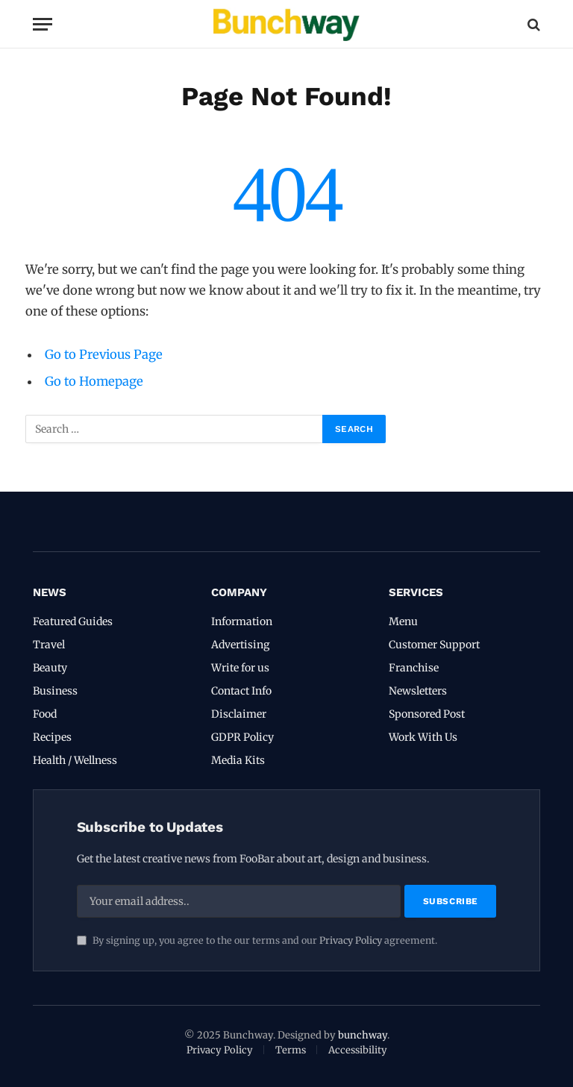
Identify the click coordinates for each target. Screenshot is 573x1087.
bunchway (362, 1035)
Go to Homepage (94, 381)
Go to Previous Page (104, 355)
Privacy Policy (350, 940)
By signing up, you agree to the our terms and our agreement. (257, 940)
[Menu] (42, 24)
